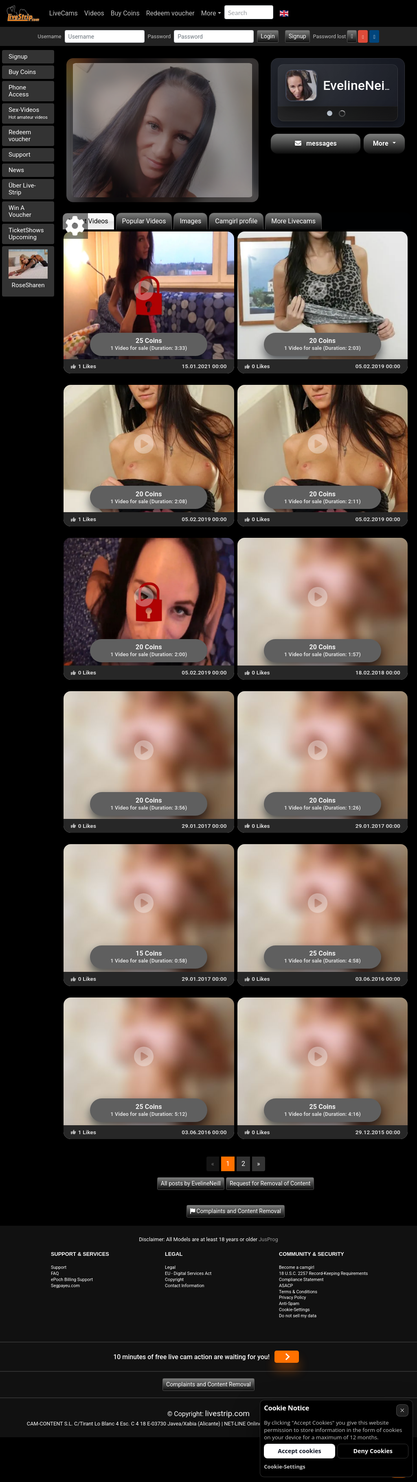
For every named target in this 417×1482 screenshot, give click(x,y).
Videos (94, 13)
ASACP (286, 1285)
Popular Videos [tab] (144, 221)
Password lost (329, 36)
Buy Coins (125, 13)
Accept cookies (299, 1451)
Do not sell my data (297, 1315)
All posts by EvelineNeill (191, 1183)
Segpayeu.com (65, 1285)
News (16, 170)
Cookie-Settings (294, 1309)
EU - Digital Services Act (188, 1273)
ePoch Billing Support (72, 1279)
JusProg (268, 1239)
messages (316, 143)
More (208, 13)
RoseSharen (28, 285)
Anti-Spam (289, 1303)
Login (268, 36)
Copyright (174, 1279)
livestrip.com (227, 1413)
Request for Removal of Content (270, 1183)
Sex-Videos (28, 113)
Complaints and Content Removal (208, 1384)
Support (20, 154)
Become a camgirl (296, 1267)
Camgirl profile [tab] (236, 221)
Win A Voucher (20, 211)
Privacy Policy (292, 1297)
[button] (284, 13)
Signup (297, 36)
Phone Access (19, 91)
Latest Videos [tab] (88, 221)
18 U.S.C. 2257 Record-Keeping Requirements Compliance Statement (323, 1276)
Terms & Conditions (298, 1291)
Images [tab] (190, 221)
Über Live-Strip (22, 189)
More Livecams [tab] (293, 221)
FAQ (55, 1273)
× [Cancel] (402, 1410)
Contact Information (184, 1285)
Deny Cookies (373, 1451)
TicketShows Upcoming (26, 234)
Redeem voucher (170, 13)
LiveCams (63, 13)
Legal (170, 1267)
